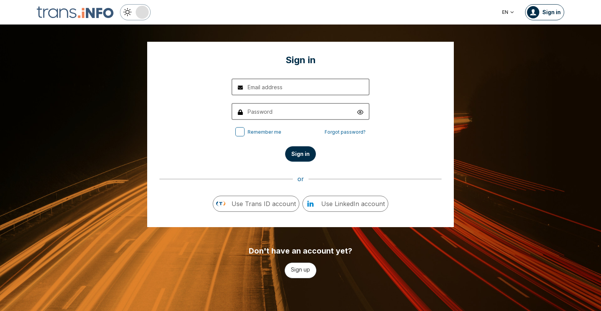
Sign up (300, 269)
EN (508, 12)
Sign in (300, 154)
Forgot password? (345, 132)
